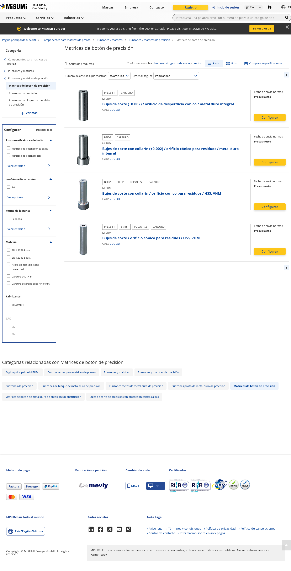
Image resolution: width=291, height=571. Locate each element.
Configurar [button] (269, 117)
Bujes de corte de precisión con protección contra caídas (124, 397)
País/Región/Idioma (29, 531)
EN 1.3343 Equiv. (21, 257)
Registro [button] (191, 7)
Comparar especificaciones (265, 63)
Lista (216, 63)
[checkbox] (29, 148)
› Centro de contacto (161, 533)
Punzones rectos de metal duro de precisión (136, 386)
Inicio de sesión (225, 7)
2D (111, 110)
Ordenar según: (142, 76)
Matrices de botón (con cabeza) (30, 148)
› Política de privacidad (220, 528)
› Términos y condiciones (183, 528)
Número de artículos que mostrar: (85, 76)
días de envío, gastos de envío (171, 63)
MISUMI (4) (18, 305)
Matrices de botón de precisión (30, 85)
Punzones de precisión (23, 93)
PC (153, 486)
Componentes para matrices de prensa (66, 40)
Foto (234, 63)
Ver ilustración (16, 166)
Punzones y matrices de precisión (149, 40)
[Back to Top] (286, 545)
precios (196, 63)
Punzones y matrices (109, 40)
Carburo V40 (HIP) (22, 276)
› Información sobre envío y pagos (201, 533)
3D (118, 110)
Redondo (17, 219)
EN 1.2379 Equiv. (21, 250)
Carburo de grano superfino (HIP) (31, 283)
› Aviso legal (155, 528)
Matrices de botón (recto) (26, 155)
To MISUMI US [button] (262, 28)
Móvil (133, 486)
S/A (14, 187)
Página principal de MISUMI (19, 40)
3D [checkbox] (13, 334)
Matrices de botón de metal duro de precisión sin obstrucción (43, 397)
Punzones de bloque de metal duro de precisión (30, 102)
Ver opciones (15, 197)
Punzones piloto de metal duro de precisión (198, 386)
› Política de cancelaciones (257, 528)
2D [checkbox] (13, 327)
